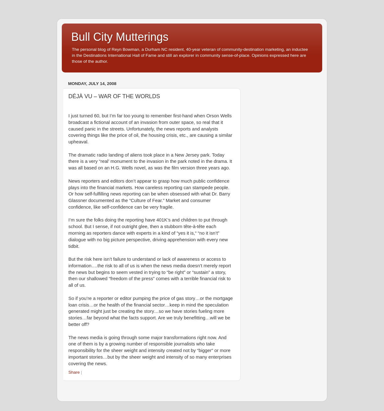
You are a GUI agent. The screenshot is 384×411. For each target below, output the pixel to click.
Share (74, 372)
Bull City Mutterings (119, 36)
